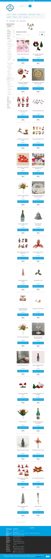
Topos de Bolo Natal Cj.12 (38, 110)
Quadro (42, 35)
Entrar (30, 0)
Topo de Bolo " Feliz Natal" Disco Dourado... (38, 83)
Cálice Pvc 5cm (38, 506)
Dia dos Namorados (9, 51)
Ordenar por (18, 34)
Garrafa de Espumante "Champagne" (38, 422)
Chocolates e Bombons (9, 75)
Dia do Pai (9, 53)
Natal (8, 104)
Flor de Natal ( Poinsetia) (38, 478)
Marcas (38, 14)
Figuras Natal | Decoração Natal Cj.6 (23, 253)
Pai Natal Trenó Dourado (38, 308)
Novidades (9, 17)
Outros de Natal (10, 86)
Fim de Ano (10, 56)
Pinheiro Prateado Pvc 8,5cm (23, 507)
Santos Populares (8, 107)
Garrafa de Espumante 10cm (23, 224)
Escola (20, 17)
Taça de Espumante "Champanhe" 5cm (38, 337)
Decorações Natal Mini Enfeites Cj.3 (38, 55)
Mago (8, 99)
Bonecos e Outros (9, 79)
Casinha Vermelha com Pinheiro (38, 394)
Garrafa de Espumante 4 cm (38, 366)
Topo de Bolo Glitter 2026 (23, 54)
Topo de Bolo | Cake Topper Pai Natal (23, 309)
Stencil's (9, 84)
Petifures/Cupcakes (10, 63)
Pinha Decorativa (23, 421)
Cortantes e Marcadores (9, 65)
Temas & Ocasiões (32, 14)
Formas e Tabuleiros (9, 70)
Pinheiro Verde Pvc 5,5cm (23, 450)
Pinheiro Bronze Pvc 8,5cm (23, 281)
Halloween (9, 58)
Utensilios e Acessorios (22, 14)
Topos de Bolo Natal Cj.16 (38, 139)
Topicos (8, 14)
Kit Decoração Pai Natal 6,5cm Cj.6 (23, 479)
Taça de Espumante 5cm (23, 365)
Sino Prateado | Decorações (38, 224)
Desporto (9, 48)
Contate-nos (25, 17)
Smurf (9, 91)
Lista (44, 35)
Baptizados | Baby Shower (9, 42)
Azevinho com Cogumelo (23, 336)
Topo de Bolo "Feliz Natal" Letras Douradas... (38, 196)
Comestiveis (14, 14)
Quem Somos (8, 551)
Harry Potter (10, 89)
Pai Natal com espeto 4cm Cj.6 (23, 111)
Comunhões (10, 46)
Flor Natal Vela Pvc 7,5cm (38, 450)
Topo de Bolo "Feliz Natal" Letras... (23, 168)
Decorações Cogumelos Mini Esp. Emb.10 (23, 83)
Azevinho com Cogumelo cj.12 (23, 196)
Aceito (47, 556)
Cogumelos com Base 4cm (23, 394)
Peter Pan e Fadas (9, 95)
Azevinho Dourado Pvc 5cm (38, 253)
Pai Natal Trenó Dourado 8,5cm (23, 139)
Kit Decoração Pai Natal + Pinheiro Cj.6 (38, 168)
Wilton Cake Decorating (9, 102)
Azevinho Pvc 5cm (38, 280)
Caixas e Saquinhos (9, 82)
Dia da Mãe (15, 17)
